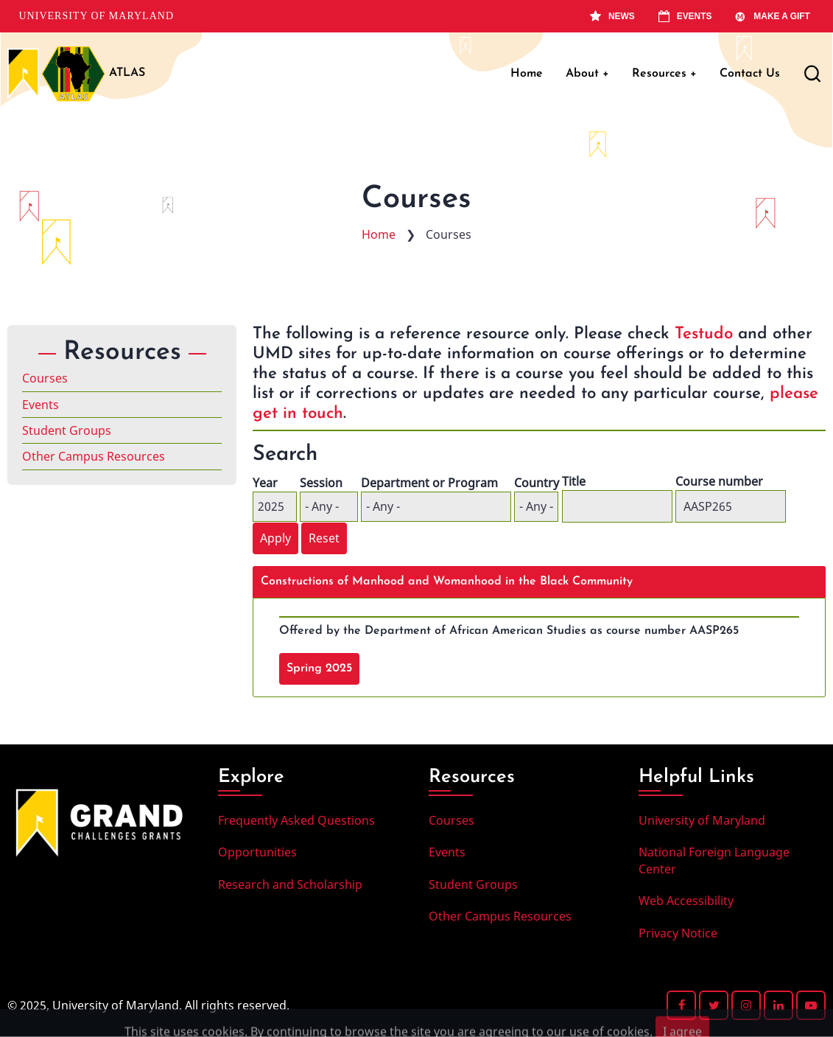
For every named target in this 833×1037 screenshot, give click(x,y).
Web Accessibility (686, 901)
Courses (45, 378)
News (612, 16)
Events (684, 16)
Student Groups (66, 430)
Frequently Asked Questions (296, 820)
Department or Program (429, 483)
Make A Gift (772, 16)
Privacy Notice (678, 933)
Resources (664, 74)
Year (265, 483)
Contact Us (750, 74)
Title (574, 481)
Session (321, 483)
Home (526, 74)
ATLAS (127, 73)
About (587, 74)
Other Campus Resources (93, 456)
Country (536, 483)
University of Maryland (97, 15)
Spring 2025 (319, 668)
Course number (719, 481)
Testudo (704, 334)
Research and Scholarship (290, 884)
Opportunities (257, 852)
